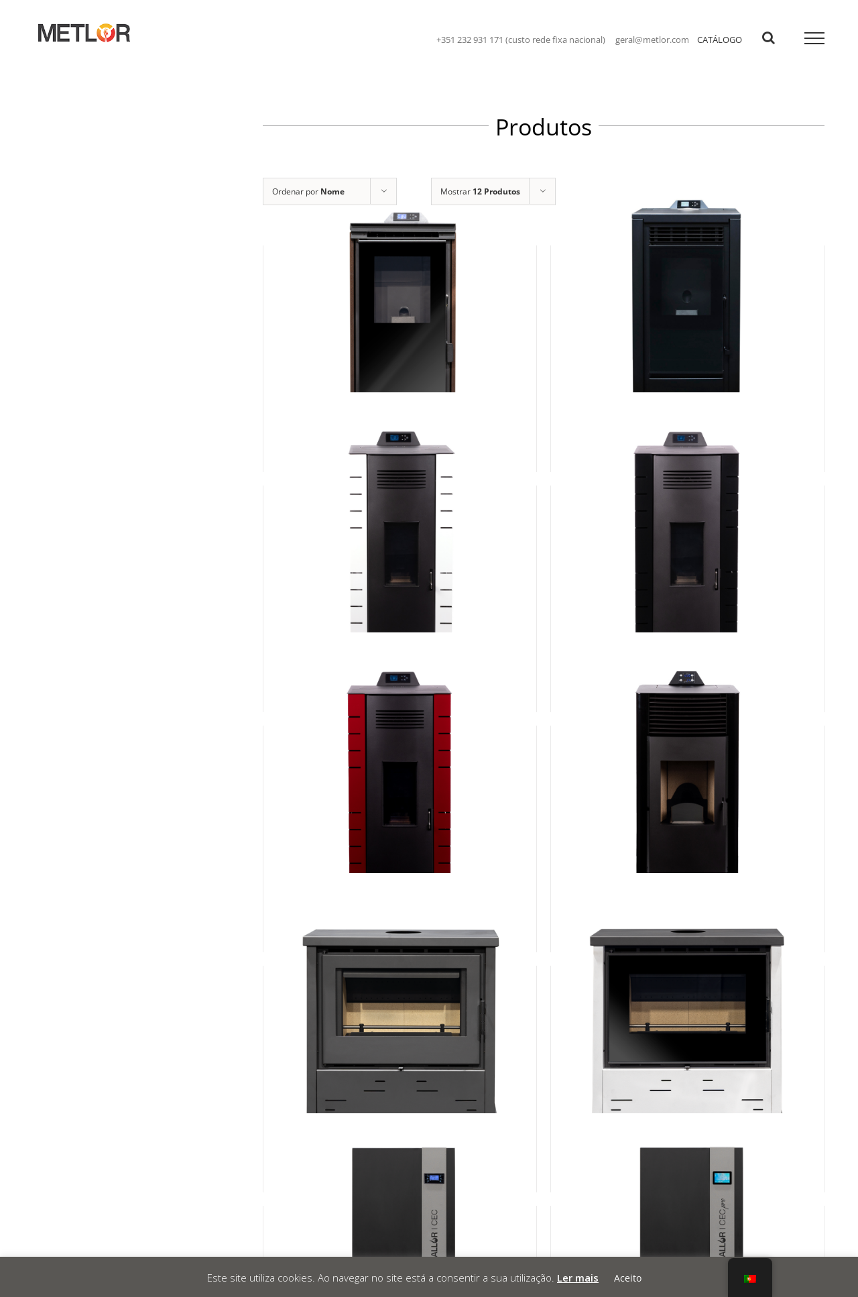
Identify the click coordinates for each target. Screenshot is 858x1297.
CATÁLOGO (719, 40)
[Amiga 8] (399, 810)
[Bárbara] (687, 810)
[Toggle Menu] (815, 38)
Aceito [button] (627, 1278)
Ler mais (578, 1277)
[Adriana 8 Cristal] (687, 330)
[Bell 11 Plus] (687, 1050)
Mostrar (480, 191)
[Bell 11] (399, 1050)
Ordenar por (308, 191)
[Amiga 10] (399, 570)
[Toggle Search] (768, 37)
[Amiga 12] (687, 570)
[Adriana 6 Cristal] (399, 330)
